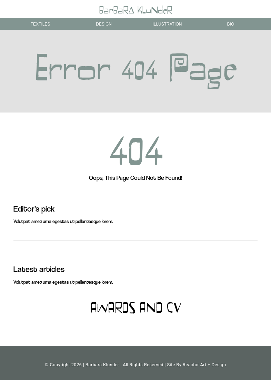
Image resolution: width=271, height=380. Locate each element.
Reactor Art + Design (204, 364)
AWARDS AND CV (135, 309)
